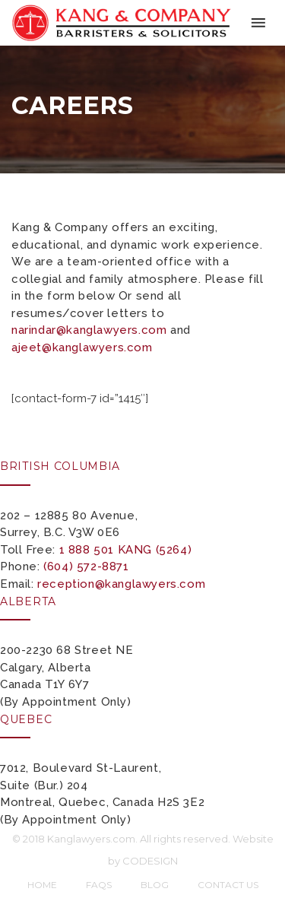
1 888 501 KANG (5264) (125, 550)
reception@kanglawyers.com (121, 584)
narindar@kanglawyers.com (88, 330)
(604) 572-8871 (85, 566)
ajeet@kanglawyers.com (82, 347)
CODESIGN (150, 861)
